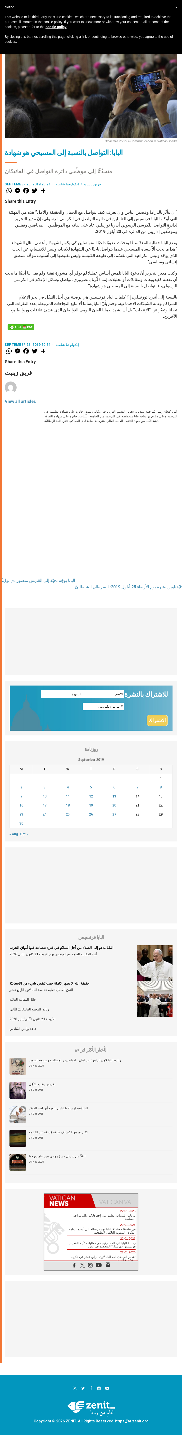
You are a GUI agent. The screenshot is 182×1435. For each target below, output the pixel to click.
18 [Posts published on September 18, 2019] (68, 805)
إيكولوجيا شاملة (67, 184)
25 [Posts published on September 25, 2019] (68, 814)
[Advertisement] (91, 641)
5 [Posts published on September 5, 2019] (91, 787)
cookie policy (56, 27)
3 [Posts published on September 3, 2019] (45, 787)
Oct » (24, 834)
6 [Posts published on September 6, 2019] (114, 787)
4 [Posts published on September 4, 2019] (68, 787)
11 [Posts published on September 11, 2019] (68, 796)
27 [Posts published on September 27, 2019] (114, 814)
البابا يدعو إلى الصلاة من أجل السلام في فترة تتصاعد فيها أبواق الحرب (61, 948)
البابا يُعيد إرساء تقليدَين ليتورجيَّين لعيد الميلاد (58, 1108)
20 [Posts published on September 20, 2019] (114, 805)
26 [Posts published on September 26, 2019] (91, 814)
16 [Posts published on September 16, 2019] (21, 805)
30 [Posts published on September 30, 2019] (21, 823)
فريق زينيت (92, 184)
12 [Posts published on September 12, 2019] (91, 796)
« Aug (13, 834)
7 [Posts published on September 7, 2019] (137, 787)
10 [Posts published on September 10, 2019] (44, 796)
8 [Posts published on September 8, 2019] (161, 787)
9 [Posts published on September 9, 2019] (21, 796)
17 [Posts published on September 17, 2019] (44, 805)
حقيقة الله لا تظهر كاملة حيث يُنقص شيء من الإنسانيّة (49, 983)
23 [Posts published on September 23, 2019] (21, 814)
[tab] (67, 1201)
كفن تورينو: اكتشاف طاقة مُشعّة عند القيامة (58, 1132)
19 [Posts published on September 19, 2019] (91, 805)
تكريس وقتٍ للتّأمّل (42, 1084)
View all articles (20, 401)
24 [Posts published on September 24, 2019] (44, 814)
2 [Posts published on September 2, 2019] (21, 787)
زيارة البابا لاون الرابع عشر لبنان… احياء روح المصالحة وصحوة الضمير (75, 1060)
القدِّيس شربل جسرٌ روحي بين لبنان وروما (57, 1156)
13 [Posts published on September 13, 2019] (114, 796)
